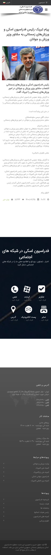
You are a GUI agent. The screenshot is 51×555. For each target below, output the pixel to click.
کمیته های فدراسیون (41, 516)
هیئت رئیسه (44, 504)
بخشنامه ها (45, 508)
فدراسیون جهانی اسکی (40, 476)
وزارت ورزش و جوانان (41, 464)
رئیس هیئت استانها (41, 512)
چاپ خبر (6, 199)
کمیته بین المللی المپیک (40, 480)
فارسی (6, 2)
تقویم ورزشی (44, 520)
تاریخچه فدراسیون (42, 499)
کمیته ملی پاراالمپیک (41, 472)
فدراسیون (43, 2)
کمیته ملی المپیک (42, 468)
